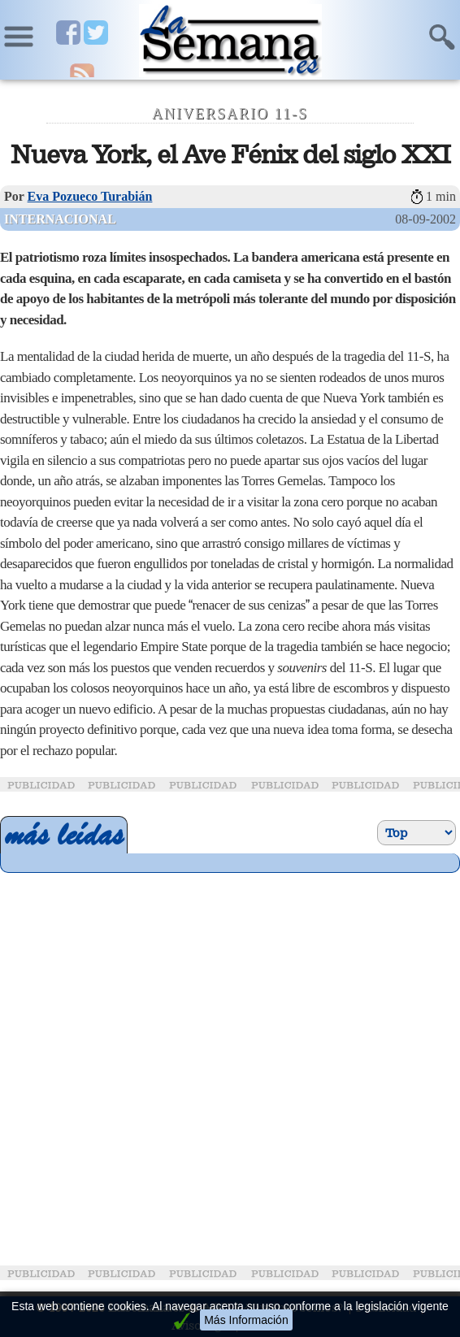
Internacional (60, 219)
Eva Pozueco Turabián (90, 196)
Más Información (246, 1319)
